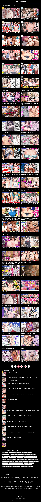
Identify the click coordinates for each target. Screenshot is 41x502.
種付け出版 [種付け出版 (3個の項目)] (19, 464)
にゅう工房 (3, 336)
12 (25, 366)
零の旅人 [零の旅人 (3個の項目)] (23, 466)
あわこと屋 (3, 294)
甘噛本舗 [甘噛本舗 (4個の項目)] (4, 459)
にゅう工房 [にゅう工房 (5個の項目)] (29, 452)
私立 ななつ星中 (24, 163)
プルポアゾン (4, 135)
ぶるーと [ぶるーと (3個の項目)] (17, 461)
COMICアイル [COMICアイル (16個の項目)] (5, 452)
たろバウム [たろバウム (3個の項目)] (4, 461)
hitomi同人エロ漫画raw (20, 1)
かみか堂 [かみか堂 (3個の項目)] (30, 459)
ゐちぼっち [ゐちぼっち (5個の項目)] (18, 454)
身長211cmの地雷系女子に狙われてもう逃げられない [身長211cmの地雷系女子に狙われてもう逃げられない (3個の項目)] (11, 466)
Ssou (22, 336)
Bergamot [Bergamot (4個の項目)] (4, 456)
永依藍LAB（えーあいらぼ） (6, 266)
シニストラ (23, 135)
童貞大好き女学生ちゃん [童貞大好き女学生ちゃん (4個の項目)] (11, 459)
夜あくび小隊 (23, 207)
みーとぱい (3, 236)
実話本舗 (3, 207)
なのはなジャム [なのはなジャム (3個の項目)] (11, 461)
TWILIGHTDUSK (24, 322)
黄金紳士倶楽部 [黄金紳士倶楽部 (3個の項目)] (29, 466)
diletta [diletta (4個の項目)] (9, 456)
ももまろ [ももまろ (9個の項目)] (11, 452)
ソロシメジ (23, 121)
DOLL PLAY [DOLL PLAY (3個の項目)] (19, 459)
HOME (20, 496)
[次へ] (29, 366)
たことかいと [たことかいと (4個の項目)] (34, 456)
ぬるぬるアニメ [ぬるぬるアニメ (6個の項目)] (23, 452)
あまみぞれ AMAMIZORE (5, 192)
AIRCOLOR (3, 178)
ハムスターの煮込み (24, 294)
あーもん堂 (23, 178)
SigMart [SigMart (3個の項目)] (25, 459)
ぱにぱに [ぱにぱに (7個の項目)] (17, 452)
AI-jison (23, 251)
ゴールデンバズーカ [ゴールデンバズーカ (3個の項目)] (24, 461)
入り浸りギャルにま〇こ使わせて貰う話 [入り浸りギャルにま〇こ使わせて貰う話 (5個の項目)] (29, 454)
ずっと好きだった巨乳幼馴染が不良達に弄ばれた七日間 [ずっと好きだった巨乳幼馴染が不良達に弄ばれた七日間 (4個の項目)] (21, 456)
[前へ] (12, 366)
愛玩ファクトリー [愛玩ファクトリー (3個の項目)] (12, 464)
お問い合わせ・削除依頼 (20, 498)
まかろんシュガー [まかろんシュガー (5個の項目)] (5, 454)
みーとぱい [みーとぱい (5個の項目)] (12, 454)
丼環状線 (23, 236)
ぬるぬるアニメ (4, 163)
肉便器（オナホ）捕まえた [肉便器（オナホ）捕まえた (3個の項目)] (27, 464)
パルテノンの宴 (24, 222)
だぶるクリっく (24, 192)
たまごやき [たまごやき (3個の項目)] (35, 459)
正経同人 (23, 266)
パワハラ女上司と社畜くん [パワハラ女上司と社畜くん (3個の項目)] (34, 461)
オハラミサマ (4, 121)
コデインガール (4, 322)
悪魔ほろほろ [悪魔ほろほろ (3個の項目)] (5, 464)
